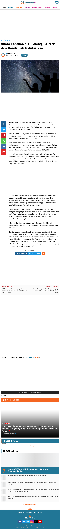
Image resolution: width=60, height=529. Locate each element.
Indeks (10, 7)
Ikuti (24, 55)
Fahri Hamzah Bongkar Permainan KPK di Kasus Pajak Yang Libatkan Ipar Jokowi (32, 483)
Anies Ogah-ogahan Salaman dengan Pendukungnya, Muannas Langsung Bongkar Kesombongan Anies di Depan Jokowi (29, 428)
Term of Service (37, 512)
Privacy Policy (21, 512)
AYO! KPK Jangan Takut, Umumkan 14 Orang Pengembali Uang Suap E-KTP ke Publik (33, 497)
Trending (18, 7)
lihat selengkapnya (30, 446)
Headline (27, 7)
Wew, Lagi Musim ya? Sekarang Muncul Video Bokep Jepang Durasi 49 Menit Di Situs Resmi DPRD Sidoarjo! (33, 490)
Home (4, 7)
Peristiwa (47, 7)
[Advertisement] (30, 22)
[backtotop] (30, 510)
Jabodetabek (37, 7)
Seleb (55, 7)
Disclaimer (29, 512)
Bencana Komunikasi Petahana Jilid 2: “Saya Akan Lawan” (27, 475)
